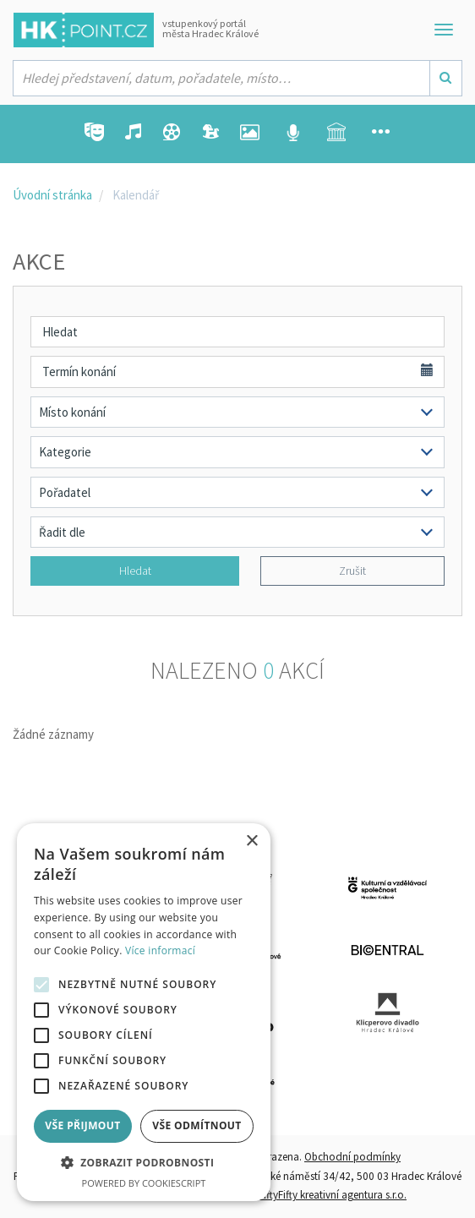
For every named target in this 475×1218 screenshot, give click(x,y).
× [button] (251, 841)
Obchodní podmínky (352, 1157)
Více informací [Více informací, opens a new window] (160, 950)
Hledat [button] (135, 570)
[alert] (143, 1012)
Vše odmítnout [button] (196, 1125)
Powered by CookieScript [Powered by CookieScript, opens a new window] (144, 1183)
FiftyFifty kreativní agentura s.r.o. (333, 1195)
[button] (144, 1163)
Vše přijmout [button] (82, 1125)
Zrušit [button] (352, 570)
